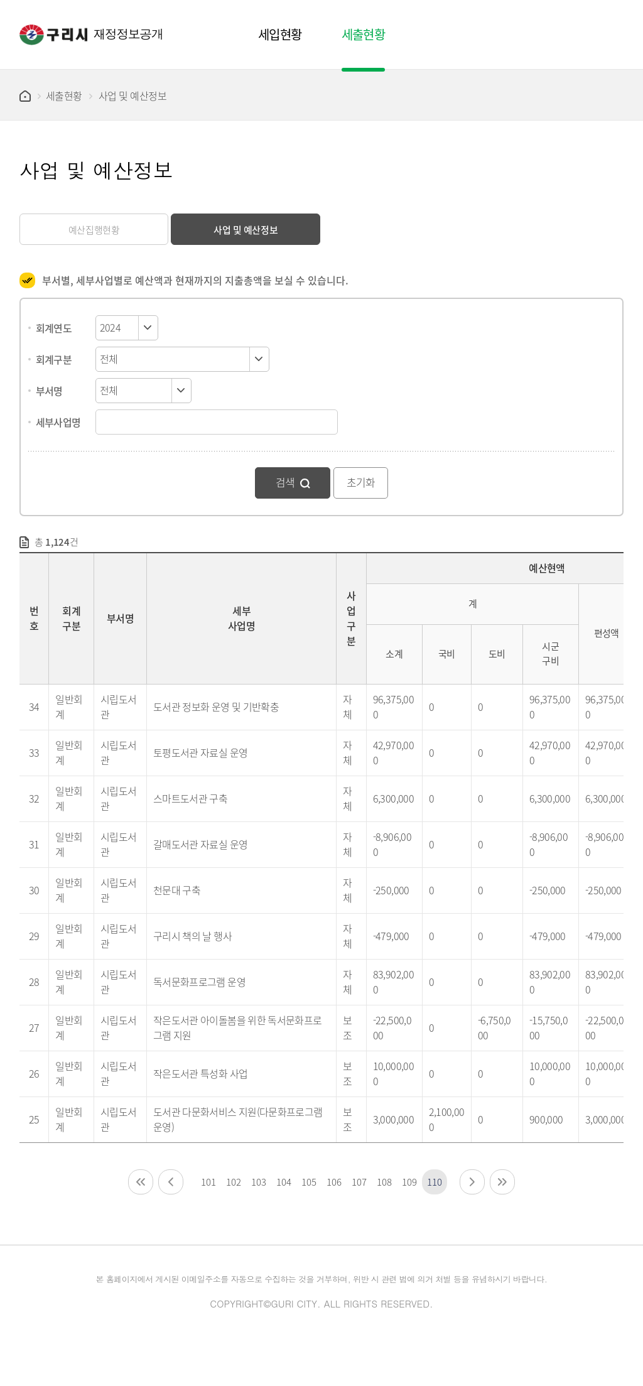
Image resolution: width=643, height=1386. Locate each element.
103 (258, 1181)
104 (283, 1181)
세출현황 (64, 95)
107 (359, 1181)
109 (409, 1181)
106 (334, 1181)
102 (233, 1181)
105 (308, 1181)
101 (208, 1181)
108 (384, 1181)
